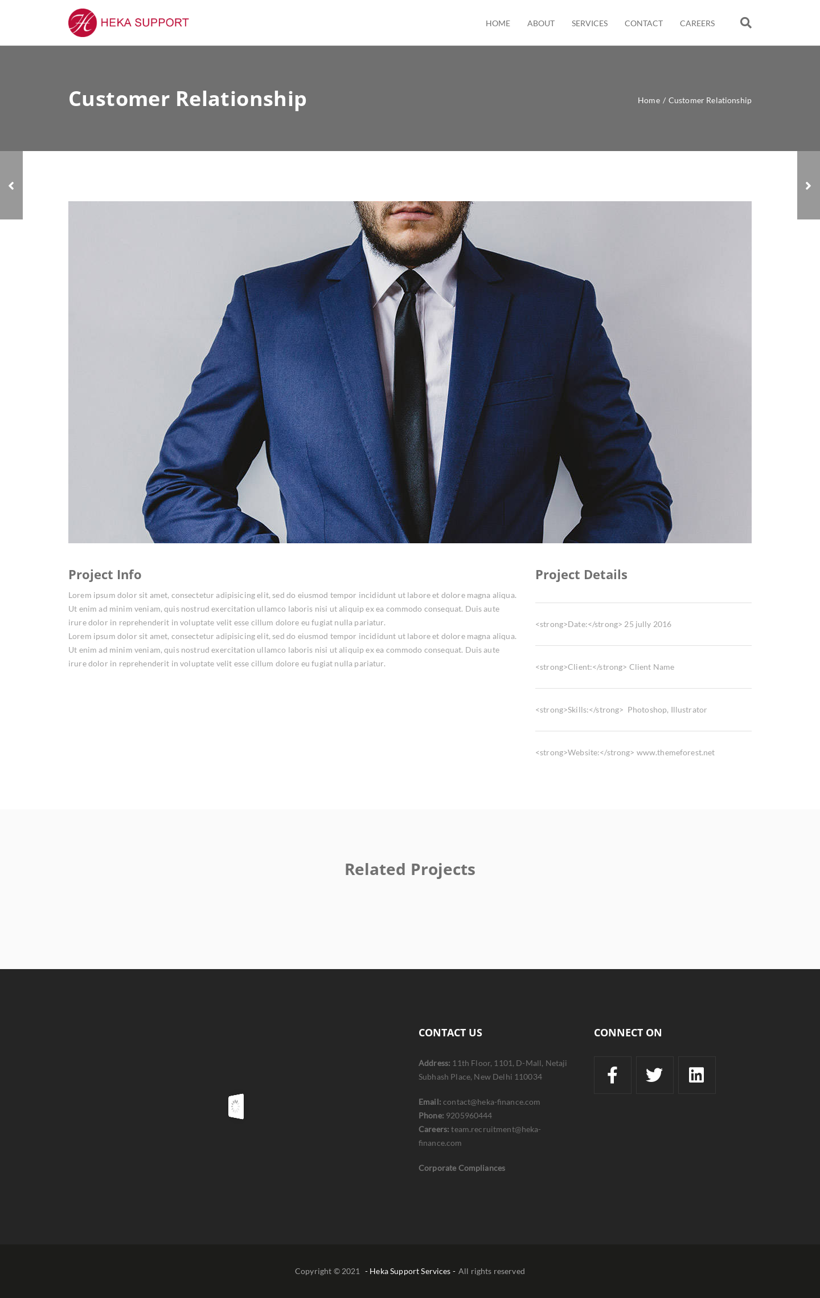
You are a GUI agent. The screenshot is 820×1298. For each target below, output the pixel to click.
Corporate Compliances (462, 1168)
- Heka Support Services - (410, 1271)
